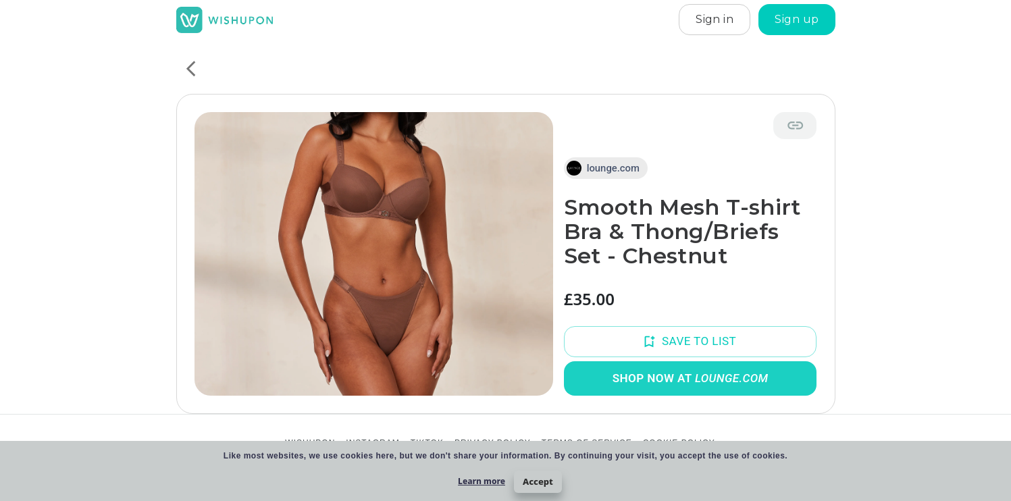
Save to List (690, 342)
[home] (225, 20)
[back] (190, 68)
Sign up (796, 19)
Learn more (481, 481)
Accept (538, 481)
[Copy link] (794, 125)
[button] (606, 168)
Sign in (714, 19)
